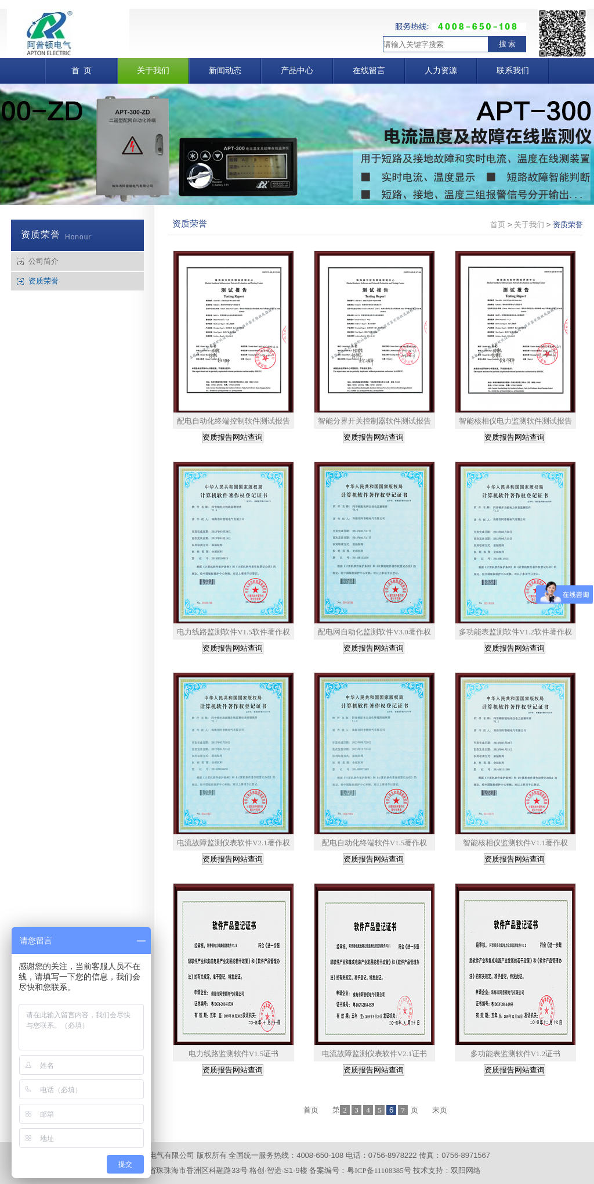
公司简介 (43, 261)
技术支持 (428, 1170)
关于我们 (529, 224)
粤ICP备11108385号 (379, 1170)
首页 (497, 224)
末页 (439, 1110)
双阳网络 (466, 1170)
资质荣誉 (43, 281)
